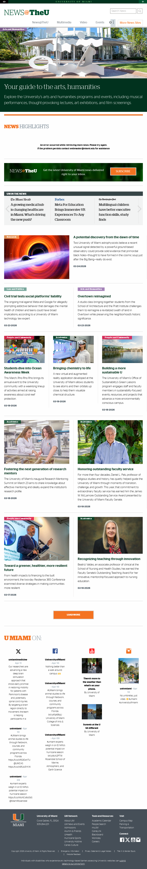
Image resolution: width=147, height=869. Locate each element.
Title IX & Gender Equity (126, 851)
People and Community (19, 337)
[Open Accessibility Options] (4, 1)
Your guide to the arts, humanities (52, 87)
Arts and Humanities (13, 29)
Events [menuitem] (100, 22)
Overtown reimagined (94, 296)
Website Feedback (74, 854)
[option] (29, 211)
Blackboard (97, 835)
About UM (69, 821)
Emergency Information (70, 851)
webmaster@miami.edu (82, 148)
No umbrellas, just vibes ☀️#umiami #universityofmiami (128, 699)
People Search (99, 824)
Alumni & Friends (72, 831)
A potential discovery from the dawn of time (106, 237)
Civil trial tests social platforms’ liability (33, 296)
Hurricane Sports (72, 838)
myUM (95, 828)
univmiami (15, 729)
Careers (95, 842)
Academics (61, 337)
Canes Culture (71, 845)
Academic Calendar (101, 821)
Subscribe (123, 171)
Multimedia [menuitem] (64, 22)
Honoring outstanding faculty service (105, 469)
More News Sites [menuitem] (130, 22)
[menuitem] (113, 23)
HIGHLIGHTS (26, 126)
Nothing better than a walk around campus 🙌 (55, 670)
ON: (23, 638)
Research (11, 237)
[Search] (140, 11)
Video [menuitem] (83, 22)
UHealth (68, 835)
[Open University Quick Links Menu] (143, 1)
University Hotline (73, 842)
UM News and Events (74, 824)
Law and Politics (15, 289)
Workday (96, 838)
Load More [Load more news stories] (73, 615)
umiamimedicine (18, 660)
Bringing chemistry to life (72, 368)
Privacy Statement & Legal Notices (98, 851)
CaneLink (96, 831)
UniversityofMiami (55, 660)
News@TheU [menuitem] (40, 22)
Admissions (70, 828)
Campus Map (125, 821)
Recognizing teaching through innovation (109, 559)
